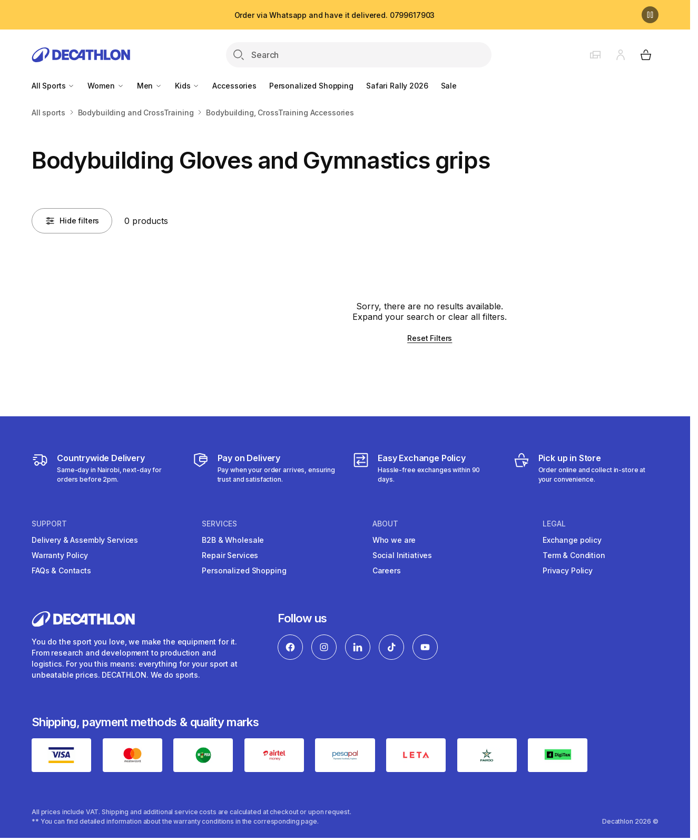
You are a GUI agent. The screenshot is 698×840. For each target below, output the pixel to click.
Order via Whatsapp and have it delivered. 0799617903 (334, 15)
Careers (386, 570)
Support (49, 524)
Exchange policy (572, 539)
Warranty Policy (60, 555)
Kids (187, 85)
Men (149, 85)
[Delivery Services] (105, 468)
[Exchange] (425, 468)
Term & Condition (574, 555)
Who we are (394, 539)
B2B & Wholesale (233, 539)
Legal (554, 524)
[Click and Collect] (586, 468)
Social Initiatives (402, 555)
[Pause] (650, 14)
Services (219, 524)
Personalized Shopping (311, 85)
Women (105, 85)
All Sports (53, 85)
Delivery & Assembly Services (85, 539)
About (385, 524)
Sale (449, 85)
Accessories (234, 85)
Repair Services (230, 555)
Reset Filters (429, 338)
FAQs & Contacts (61, 570)
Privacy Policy (568, 570)
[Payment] (265, 468)
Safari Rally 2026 (397, 85)
